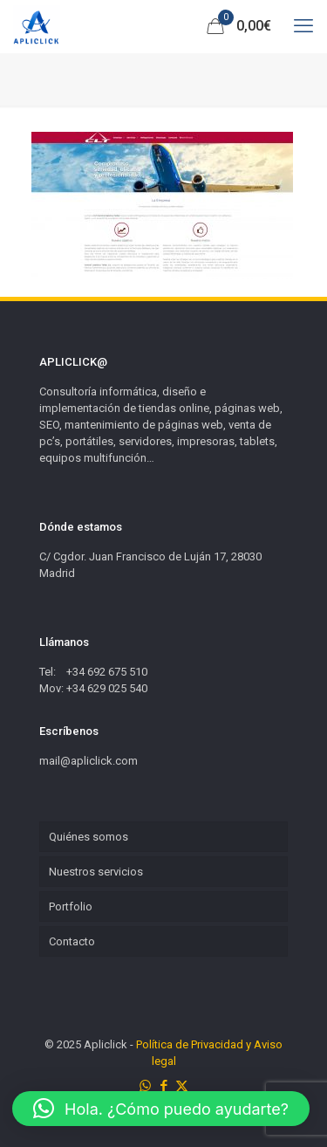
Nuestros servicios (96, 871)
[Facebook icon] (163, 1086)
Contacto (72, 941)
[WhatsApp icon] (145, 1086)
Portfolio (70, 906)
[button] (161, 1108)
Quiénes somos (88, 836)
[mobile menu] (303, 26)
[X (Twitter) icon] (181, 1086)
